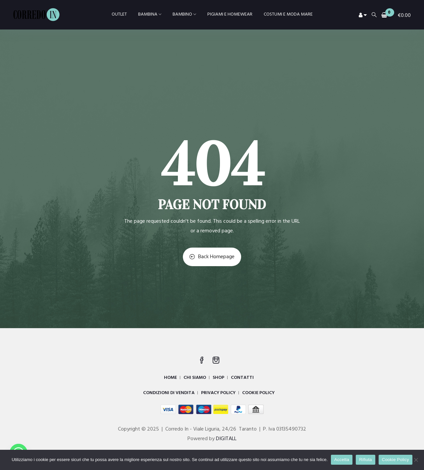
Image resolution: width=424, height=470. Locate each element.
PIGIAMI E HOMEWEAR (229, 14)
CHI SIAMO (195, 378)
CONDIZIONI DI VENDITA (168, 393)
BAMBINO (184, 14)
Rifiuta (365, 459)
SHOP (218, 378)
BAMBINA (149, 14)
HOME (170, 378)
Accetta (341, 459)
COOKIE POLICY (258, 393)
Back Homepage (212, 257)
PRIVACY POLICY (218, 393)
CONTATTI (242, 378)
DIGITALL (226, 439)
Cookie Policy (395, 459)
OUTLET (119, 14)
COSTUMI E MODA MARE (288, 14)
